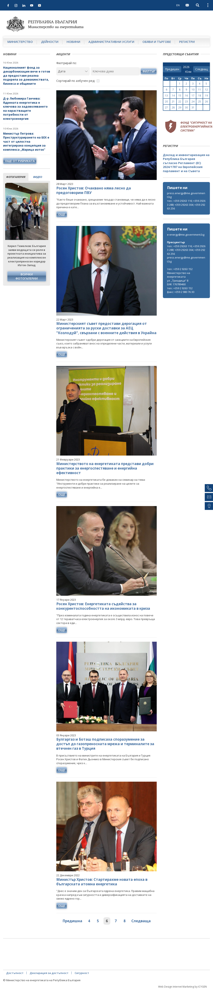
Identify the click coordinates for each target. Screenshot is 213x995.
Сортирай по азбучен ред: (75, 81)
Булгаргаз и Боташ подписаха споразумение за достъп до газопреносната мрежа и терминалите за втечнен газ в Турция (105, 744)
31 (193, 107)
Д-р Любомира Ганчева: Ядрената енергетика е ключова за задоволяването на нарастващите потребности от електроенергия (25, 108)
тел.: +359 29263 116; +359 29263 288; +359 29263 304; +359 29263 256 (186, 204)
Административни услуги (111, 42)
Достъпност (15, 973)
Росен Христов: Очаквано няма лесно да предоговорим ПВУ (93, 190)
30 (186, 107)
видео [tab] (37, 177)
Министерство (20, 42)
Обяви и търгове (156, 42)
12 (206, 89)
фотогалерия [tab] (15, 177)
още (61, 214)
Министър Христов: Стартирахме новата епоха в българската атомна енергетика (101, 881)
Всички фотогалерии (26, 276)
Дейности (49, 42)
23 (186, 101)
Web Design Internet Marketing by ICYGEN (182, 986)
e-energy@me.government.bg (185, 234)
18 (199, 95)
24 (193, 101)
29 (179, 107)
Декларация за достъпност (49, 973)
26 (206, 101)
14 (173, 95)
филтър (148, 71)
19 (206, 95)
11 (199, 89)
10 (193, 89)
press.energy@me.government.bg (186, 195)
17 (193, 95)
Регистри (187, 42)
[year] (186, 67)
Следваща (141, 921)
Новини (73, 42)
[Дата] (73, 71)
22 (179, 101)
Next (44, 198)
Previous (9, 198)
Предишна (72, 921)
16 (186, 95)
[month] (188, 72)
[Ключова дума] (115, 71)
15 (179, 95)
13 (166, 95)
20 (166, 101)
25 (199, 101)
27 (166, 107)
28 (173, 107)
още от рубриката (20, 161)
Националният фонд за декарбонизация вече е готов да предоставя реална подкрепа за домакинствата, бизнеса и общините (26, 76)
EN (178, 5)
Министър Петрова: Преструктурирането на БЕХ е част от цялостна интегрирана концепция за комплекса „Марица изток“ (26, 142)
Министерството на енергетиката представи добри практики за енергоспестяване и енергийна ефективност (105, 468)
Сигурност (82, 973)
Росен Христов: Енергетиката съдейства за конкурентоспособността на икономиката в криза (103, 606)
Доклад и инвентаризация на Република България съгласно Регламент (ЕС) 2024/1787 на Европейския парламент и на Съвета (186, 163)
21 (173, 101)
